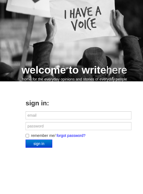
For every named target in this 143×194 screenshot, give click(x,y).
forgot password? (71, 135)
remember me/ (55, 135)
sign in (38, 143)
